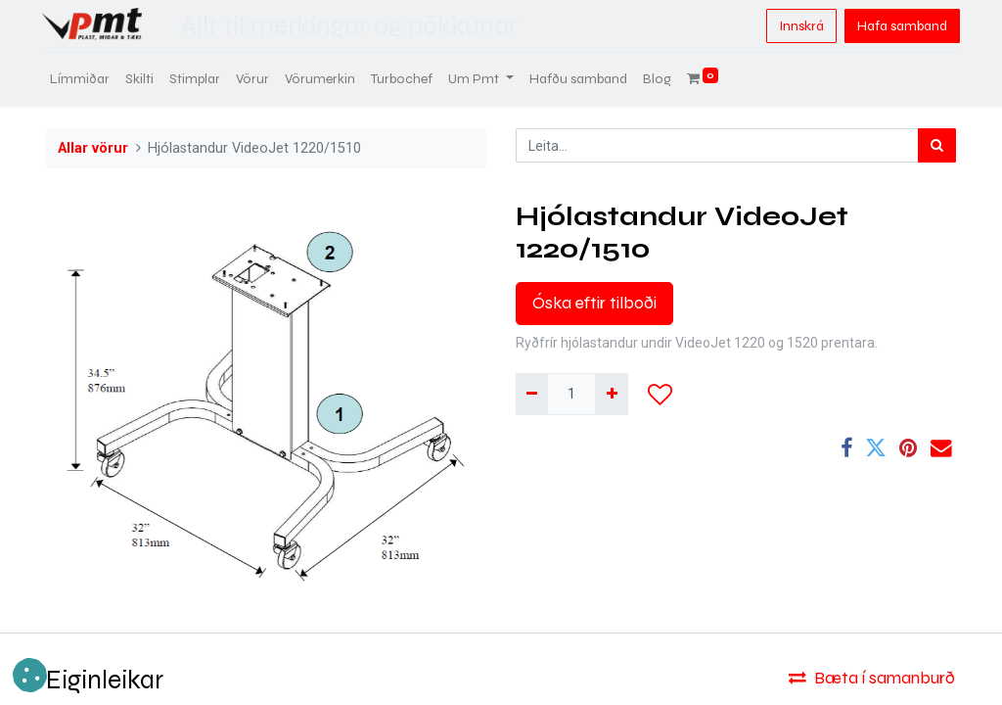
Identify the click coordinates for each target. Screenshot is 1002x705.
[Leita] (937, 145)
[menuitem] (83, 79)
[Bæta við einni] (611, 394)
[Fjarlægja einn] (532, 394)
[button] (660, 394)
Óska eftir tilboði (594, 303)
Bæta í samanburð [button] (872, 678)
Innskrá (797, 26)
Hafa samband (898, 26)
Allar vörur (93, 148)
